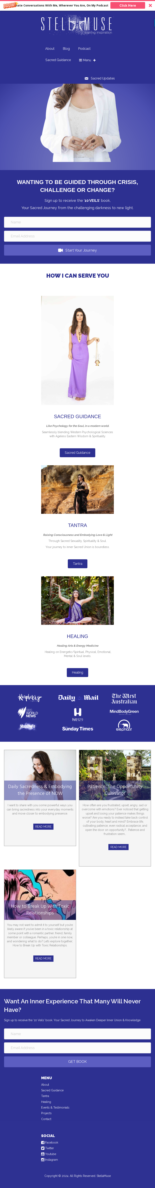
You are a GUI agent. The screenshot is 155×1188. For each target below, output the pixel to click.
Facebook (49, 1142)
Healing (46, 1101)
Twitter (47, 1148)
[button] (77, 5)
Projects (46, 1113)
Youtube (48, 1154)
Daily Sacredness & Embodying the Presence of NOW (40, 790)
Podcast (84, 49)
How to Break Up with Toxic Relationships (40, 910)
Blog (66, 49)
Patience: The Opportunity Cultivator (114, 790)
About (49, 49)
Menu (85, 60)
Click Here (127, 5)
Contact (46, 1119)
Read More (43, 826)
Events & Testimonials (55, 1107)
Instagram (49, 1159)
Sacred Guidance (58, 60)
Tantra (45, 1096)
